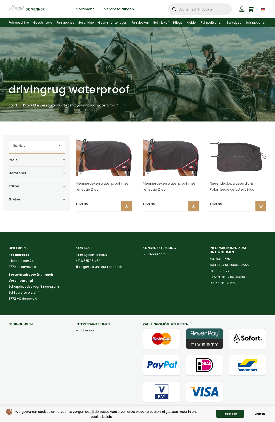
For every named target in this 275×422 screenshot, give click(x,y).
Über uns (88, 330)
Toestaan (230, 414)
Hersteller (17, 173)
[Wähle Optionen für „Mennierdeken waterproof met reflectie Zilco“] (126, 206)
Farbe (14, 186)
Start (13, 105)
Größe (14, 199)
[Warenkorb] (250, 9)
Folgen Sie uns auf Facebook (100, 267)
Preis (13, 160)
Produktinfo (157, 254)
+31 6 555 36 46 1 (88, 261)
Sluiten (259, 414)
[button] (260, 206)
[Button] (242, 9)
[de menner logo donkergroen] (26, 9)
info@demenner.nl (91, 255)
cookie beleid (101, 416)
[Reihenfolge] (37, 145)
